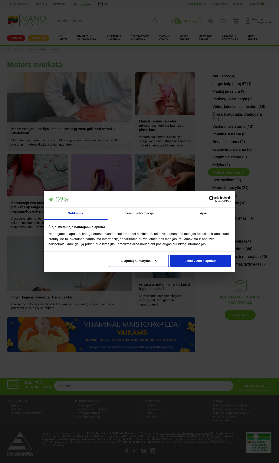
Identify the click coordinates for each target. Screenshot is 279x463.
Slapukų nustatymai (139, 261)
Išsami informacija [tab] (139, 213)
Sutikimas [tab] (75, 213)
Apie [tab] (203, 213)
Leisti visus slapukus (200, 261)
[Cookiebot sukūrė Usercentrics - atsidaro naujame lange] (212, 199)
